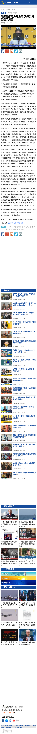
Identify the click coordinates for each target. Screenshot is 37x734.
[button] (18, 36)
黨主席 (21, 229)
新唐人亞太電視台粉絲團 (15, 223)
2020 (9, 227)
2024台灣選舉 (12, 13)
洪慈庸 (13, 229)
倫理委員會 (18, 727)
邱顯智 (26, 227)
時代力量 (17, 227)
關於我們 (28, 725)
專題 (3, 13)
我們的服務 (19, 725)
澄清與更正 (9, 727)
